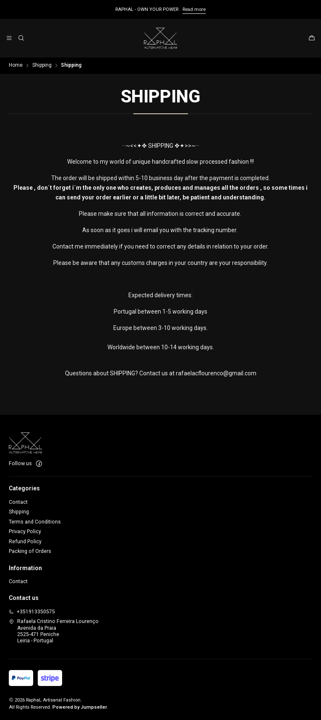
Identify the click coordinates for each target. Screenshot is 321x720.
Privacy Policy (25, 531)
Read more (194, 9)
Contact (18, 502)
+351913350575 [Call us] (32, 612)
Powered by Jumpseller (79, 707)
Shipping (42, 65)
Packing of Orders (30, 551)
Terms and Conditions (35, 522)
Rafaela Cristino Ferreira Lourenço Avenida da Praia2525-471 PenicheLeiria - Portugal (54, 631)
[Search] (21, 38)
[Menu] (9, 38)
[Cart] (311, 38)
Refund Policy (25, 542)
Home (16, 65)
